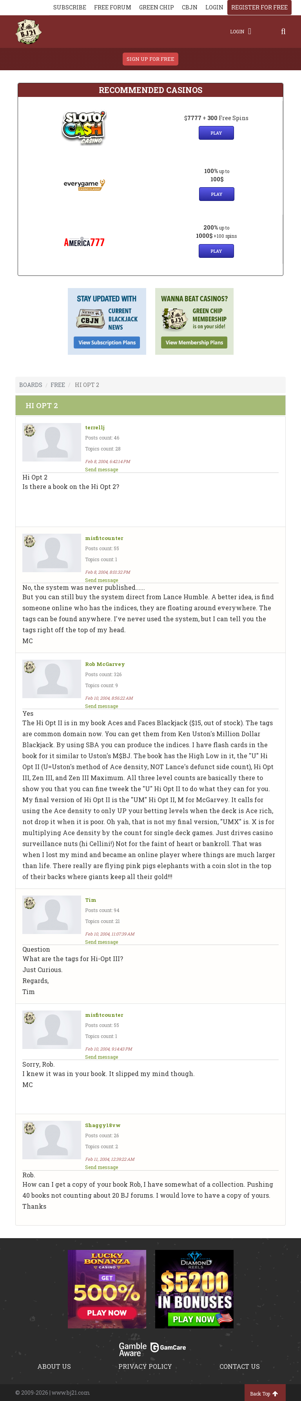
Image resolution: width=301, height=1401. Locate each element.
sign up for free (150, 58)
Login (240, 31)
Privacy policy (145, 1366)
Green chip (156, 7)
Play (216, 133)
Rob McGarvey (105, 664)
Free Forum (112, 7)
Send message (101, 469)
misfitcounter (104, 538)
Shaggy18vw (103, 1125)
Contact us (239, 1366)
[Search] (283, 31)
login (214, 7)
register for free (259, 7)
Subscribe (69, 7)
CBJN (190, 7)
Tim (90, 900)
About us (54, 1366)
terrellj (95, 427)
